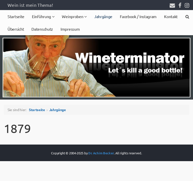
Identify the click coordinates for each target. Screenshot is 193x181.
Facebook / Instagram (138, 16)
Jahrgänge (103, 16)
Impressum (70, 28)
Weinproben (73, 16)
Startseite (16, 16)
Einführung (42, 16)
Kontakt (171, 16)
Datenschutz (42, 28)
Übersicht (16, 28)
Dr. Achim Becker (101, 153)
